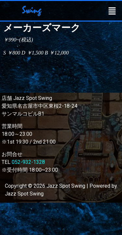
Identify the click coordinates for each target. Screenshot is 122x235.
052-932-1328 (28, 162)
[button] (112, 10)
